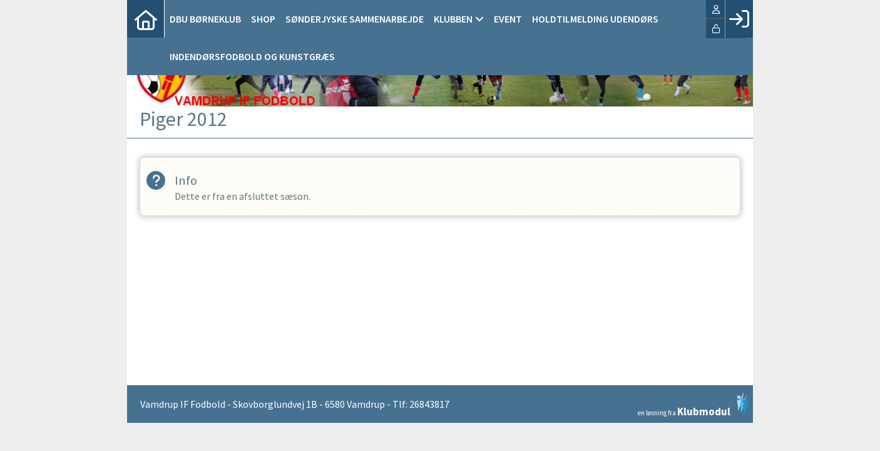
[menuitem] (146, 19)
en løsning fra (694, 405)
